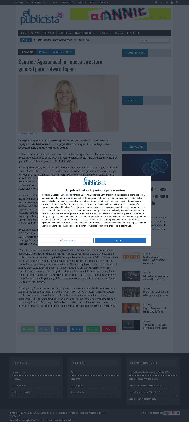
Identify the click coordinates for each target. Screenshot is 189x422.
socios (69, 195)
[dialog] (94, 211)
